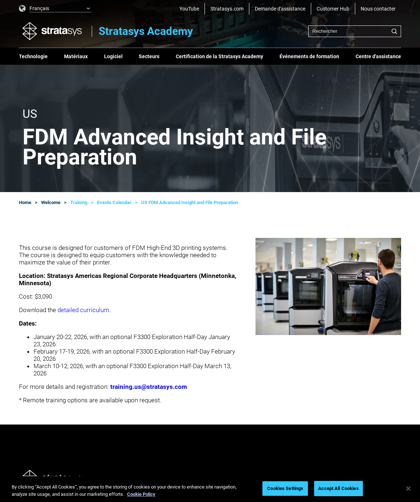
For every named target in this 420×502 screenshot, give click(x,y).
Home (25, 202)
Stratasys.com (226, 9)
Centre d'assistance (378, 56)
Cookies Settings (285, 488)
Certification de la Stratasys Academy (219, 56)
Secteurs (149, 56)
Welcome (50, 202)
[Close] (408, 489)
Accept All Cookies (338, 488)
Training (78, 202)
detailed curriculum (83, 310)
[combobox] (355, 31)
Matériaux (76, 56)
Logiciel (113, 56)
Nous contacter (378, 9)
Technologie (33, 56)
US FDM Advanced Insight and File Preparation (189, 202)
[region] (210, 489)
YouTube (189, 9)
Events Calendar (114, 202)
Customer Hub (333, 9)
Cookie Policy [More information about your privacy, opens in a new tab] (141, 494)
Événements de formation (309, 56)
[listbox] (55, 8)
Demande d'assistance (280, 9)
